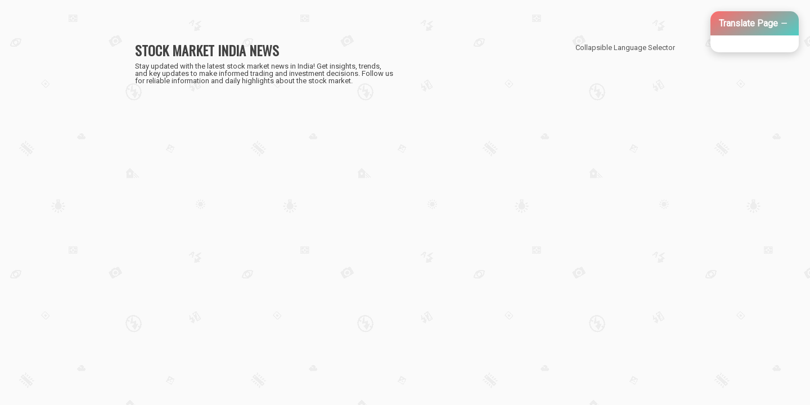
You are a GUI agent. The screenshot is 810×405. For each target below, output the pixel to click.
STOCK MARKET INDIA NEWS (207, 50)
